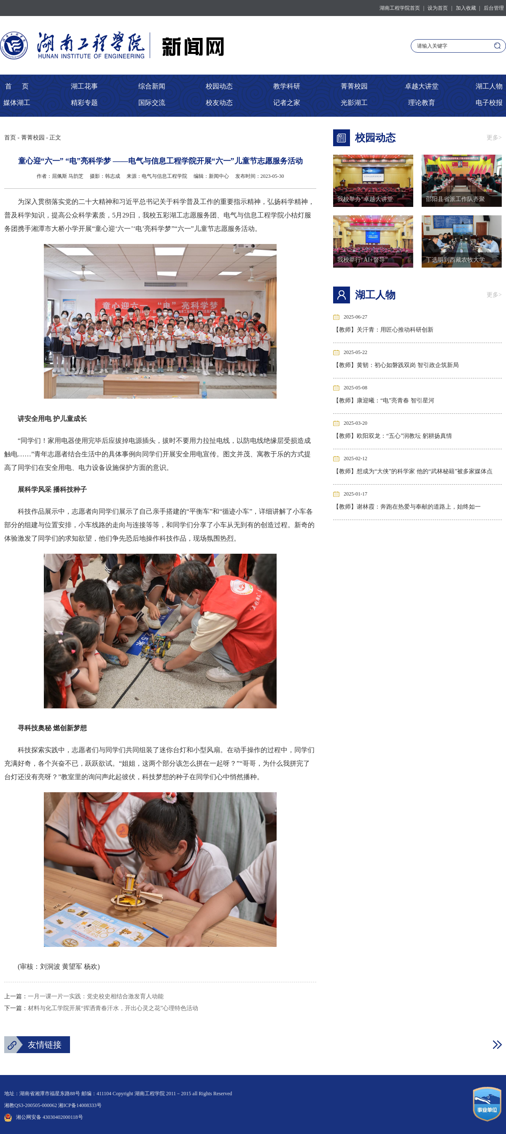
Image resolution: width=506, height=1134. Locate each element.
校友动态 (219, 102)
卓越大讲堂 (422, 86)
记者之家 (286, 102)
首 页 (17, 86)
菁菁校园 (354, 86)
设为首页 (438, 8)
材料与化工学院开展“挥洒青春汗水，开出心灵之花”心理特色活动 (113, 1008)
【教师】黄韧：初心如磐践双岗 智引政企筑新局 (396, 365)
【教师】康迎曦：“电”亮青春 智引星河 (383, 400)
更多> (494, 137)
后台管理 (494, 8)
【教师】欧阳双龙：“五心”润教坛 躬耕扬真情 (392, 436)
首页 (10, 137)
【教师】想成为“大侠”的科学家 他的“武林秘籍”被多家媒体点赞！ (413, 473)
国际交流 (151, 102)
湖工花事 (84, 86)
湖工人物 (489, 86)
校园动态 (219, 86)
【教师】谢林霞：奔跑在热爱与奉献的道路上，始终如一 (407, 507)
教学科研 (286, 86)
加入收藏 (466, 8)
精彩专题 (84, 102)
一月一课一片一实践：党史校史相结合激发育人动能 (96, 996)
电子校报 (489, 102)
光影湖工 (354, 102)
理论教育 (421, 102)
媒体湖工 (16, 102)
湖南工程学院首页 (400, 8)
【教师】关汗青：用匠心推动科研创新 (383, 330)
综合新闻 (151, 86)
